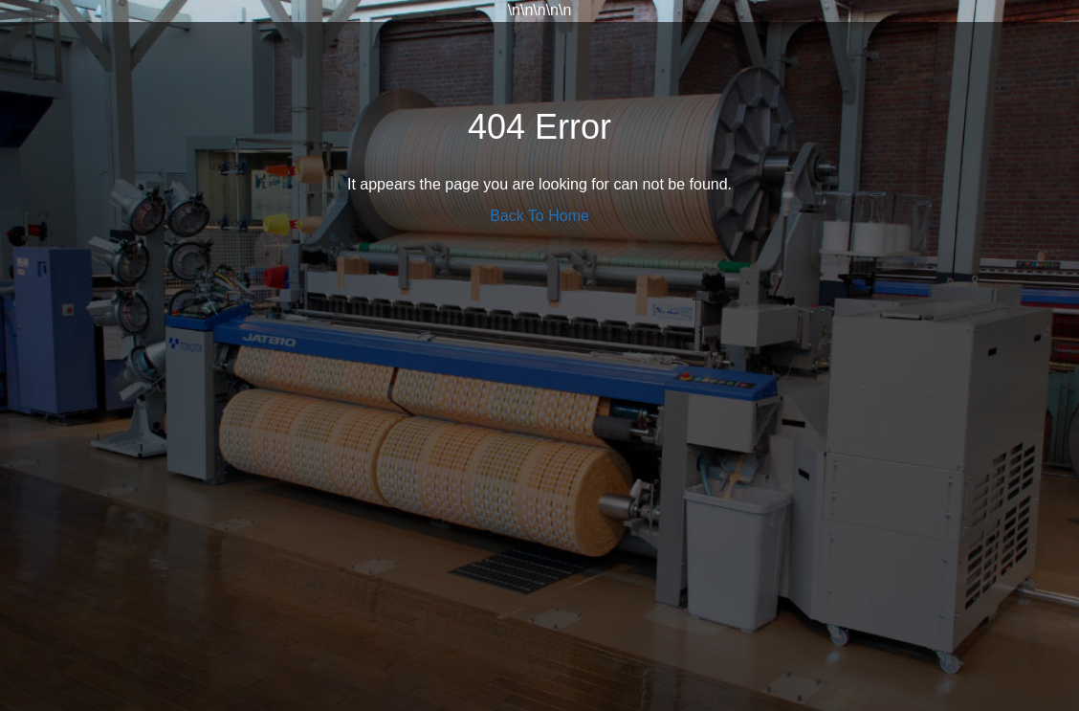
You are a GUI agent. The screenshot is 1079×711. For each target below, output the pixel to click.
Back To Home (539, 216)
